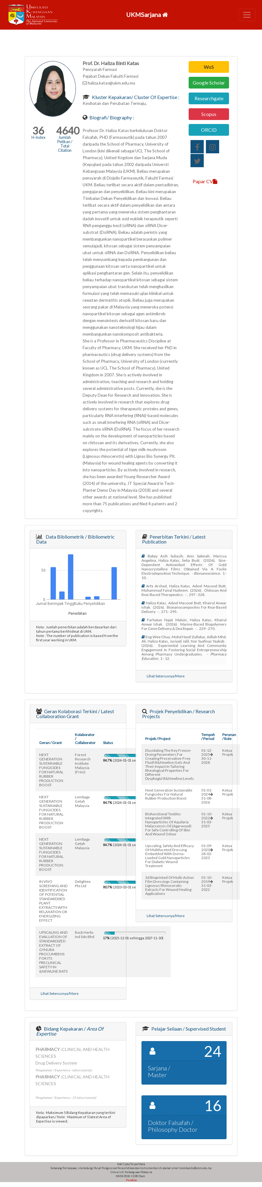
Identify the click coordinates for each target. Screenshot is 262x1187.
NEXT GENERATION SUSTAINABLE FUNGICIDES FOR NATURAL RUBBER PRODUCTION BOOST (51, 769)
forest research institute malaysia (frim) (83, 763)
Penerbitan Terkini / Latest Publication (174, 539)
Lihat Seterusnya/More (166, 676)
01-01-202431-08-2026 (207, 796)
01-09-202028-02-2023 (207, 851)
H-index (38, 137)
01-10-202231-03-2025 (207, 820)
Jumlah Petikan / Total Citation (64, 144)
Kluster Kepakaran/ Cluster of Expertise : (135, 97)
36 (38, 131)
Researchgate (208, 98)
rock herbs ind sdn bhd (84, 934)
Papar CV (205, 181)
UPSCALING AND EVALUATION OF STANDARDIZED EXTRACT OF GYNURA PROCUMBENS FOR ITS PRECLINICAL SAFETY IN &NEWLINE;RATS (53, 952)
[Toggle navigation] (247, 15)
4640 (68, 131)
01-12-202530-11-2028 (207, 756)
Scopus (208, 114)
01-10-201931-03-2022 (207, 883)
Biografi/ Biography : (111, 117)
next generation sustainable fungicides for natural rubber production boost (168, 794)
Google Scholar (209, 82)
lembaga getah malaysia (82, 801)
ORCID (209, 130)
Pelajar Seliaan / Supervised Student (188, 1029)
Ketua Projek (227, 752)
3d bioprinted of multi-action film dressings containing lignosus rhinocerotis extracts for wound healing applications (169, 885)
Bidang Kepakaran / (69, 1031)
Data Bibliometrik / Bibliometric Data (75, 539)
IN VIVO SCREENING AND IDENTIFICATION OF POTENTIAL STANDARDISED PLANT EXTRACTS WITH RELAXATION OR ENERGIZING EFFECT (53, 901)
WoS (209, 67)
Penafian (131, 1180)
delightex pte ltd (83, 883)
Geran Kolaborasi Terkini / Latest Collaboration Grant (75, 713)
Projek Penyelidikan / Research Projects (178, 713)
